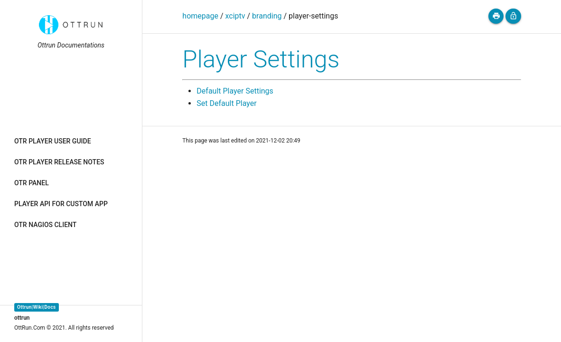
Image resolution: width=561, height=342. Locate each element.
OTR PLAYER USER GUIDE (52, 141)
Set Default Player (226, 103)
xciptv (235, 15)
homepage (200, 15)
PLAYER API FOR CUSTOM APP (61, 204)
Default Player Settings (234, 90)
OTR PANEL (31, 183)
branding (266, 15)
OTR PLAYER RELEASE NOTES (59, 162)
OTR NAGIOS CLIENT (45, 224)
